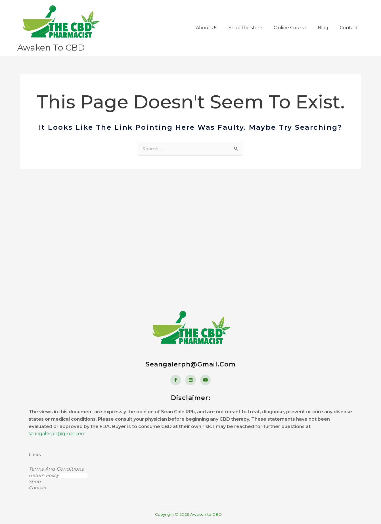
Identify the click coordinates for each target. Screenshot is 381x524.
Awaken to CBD (52, 60)
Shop (55, 481)
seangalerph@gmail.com (57, 434)
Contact (37, 488)
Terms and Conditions (57, 469)
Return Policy (58, 475)
